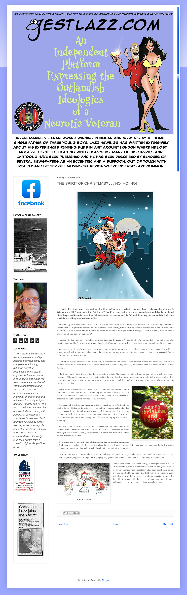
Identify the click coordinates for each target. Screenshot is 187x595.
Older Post (168, 524)
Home (115, 524)
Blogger (105, 580)
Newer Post (63, 524)
